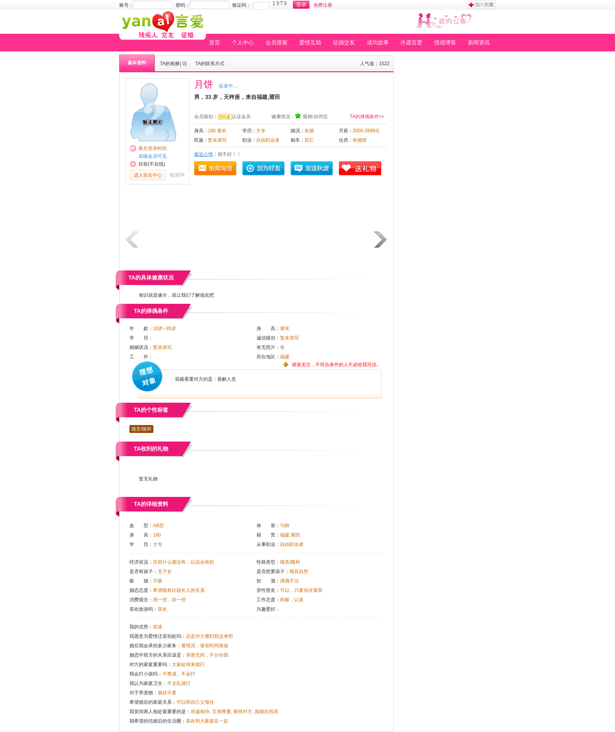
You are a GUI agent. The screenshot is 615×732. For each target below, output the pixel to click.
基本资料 (136, 63)
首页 (214, 42)
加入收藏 (481, 4)
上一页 (132, 240)
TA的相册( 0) (173, 63)
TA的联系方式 (209, 63)
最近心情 (203, 154)
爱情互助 (310, 42)
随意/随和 (141, 429)
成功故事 (378, 42)
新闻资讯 (479, 42)
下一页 (381, 240)
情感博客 (445, 42)
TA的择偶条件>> (367, 116)
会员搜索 (276, 42)
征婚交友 (344, 42)
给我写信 (216, 168)
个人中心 (243, 42)
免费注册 (322, 5)
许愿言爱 (411, 42)
